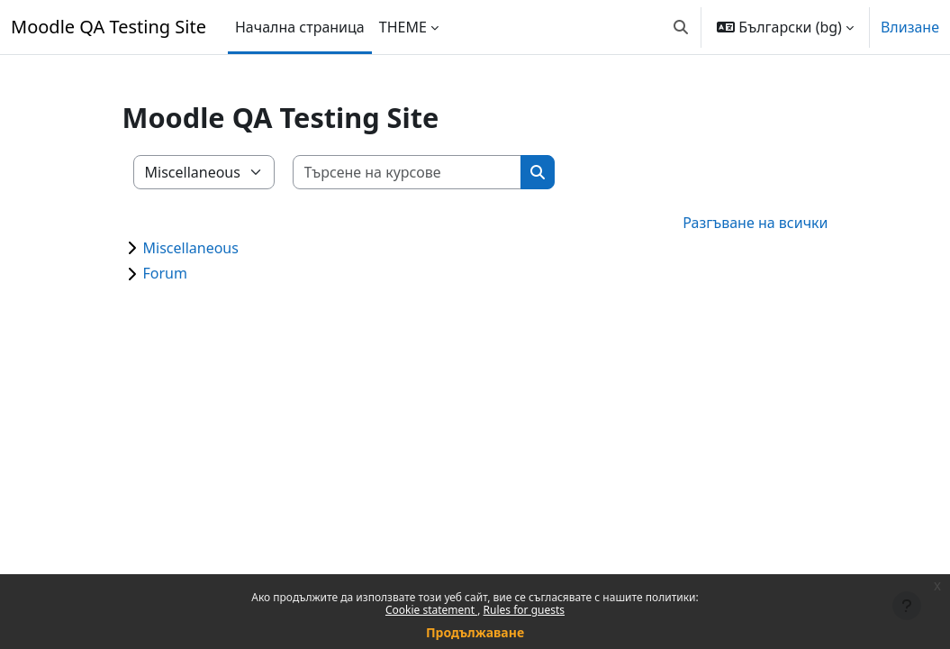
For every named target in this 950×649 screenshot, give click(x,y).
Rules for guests (524, 609)
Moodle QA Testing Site (108, 26)
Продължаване (475, 632)
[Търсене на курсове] (407, 172)
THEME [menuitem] (403, 27)
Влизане (910, 27)
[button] (681, 27)
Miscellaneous (191, 248)
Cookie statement (431, 609)
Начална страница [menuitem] (300, 27)
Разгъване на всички (755, 223)
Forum (165, 273)
